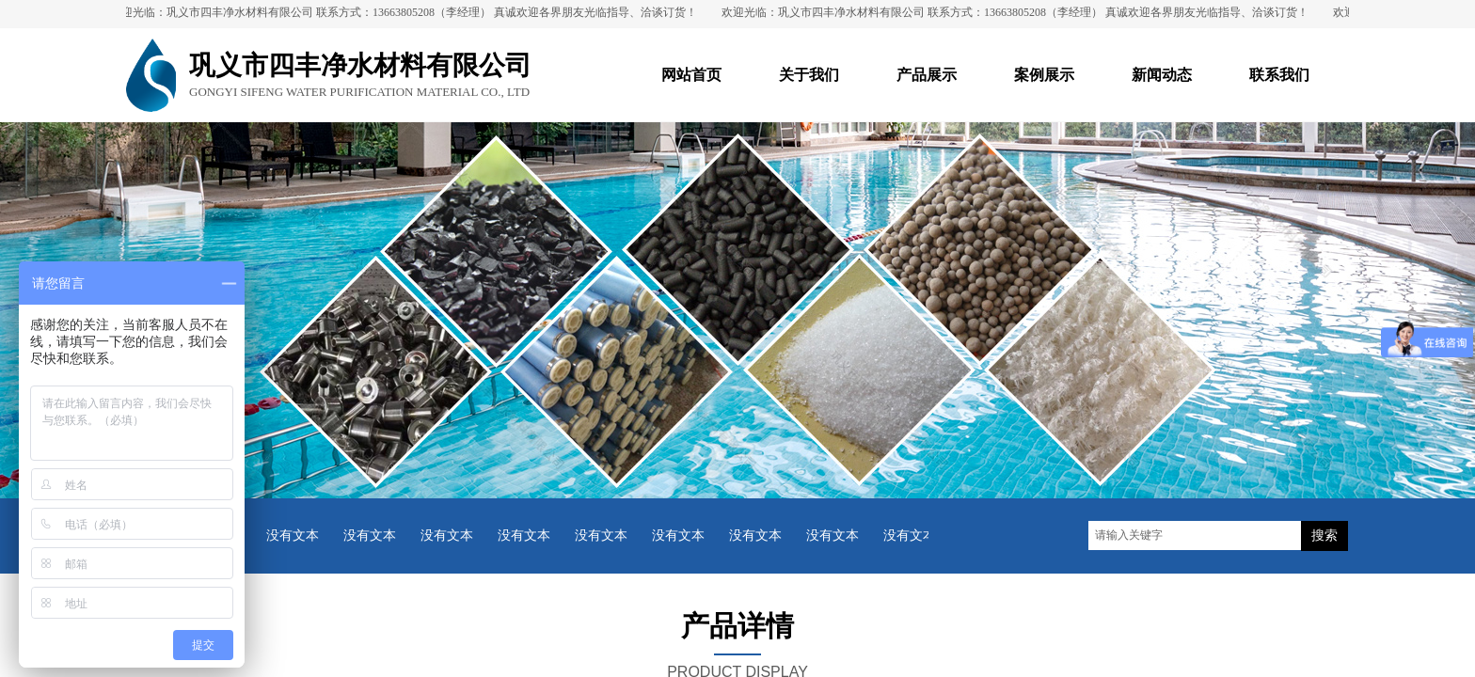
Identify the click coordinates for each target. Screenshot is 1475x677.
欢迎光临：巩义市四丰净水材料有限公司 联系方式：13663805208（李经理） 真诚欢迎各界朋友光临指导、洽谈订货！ (408, 12)
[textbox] (1194, 535)
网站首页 (691, 75)
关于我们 (809, 75)
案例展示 (1044, 75)
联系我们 (1279, 75)
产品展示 (926, 75)
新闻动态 (1162, 75)
